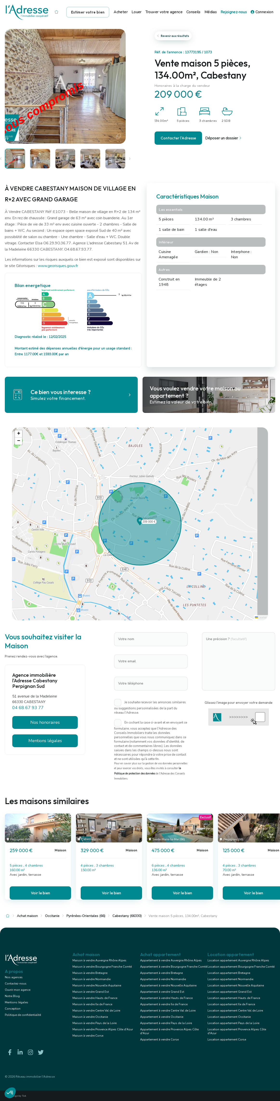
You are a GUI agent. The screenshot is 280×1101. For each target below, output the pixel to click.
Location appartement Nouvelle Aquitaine (236, 985)
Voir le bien (40, 892)
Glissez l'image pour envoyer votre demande (239, 702)
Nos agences (14, 977)
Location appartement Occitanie (229, 1017)
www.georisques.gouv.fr (58, 265)
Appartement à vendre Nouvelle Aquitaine (168, 985)
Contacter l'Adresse (178, 138)
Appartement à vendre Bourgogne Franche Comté (173, 967)
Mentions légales (45, 741)
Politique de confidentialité (23, 1015)
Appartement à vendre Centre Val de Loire (167, 1010)
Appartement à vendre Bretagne (161, 973)
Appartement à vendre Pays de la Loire (166, 1023)
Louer (136, 12)
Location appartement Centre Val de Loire (235, 1010)
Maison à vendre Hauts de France (94, 998)
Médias (210, 12)
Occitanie (52, 916)
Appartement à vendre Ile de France (164, 1004)
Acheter (121, 12)
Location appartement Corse (227, 1039)
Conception (12, 1009)
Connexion (262, 12)
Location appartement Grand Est (230, 992)
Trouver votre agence (163, 12)
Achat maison (27, 916)
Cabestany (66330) (127, 916)
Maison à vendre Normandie (91, 979)
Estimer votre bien (87, 12)
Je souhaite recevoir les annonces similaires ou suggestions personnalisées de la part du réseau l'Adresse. (150, 707)
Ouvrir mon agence (17, 990)
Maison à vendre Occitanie (90, 1017)
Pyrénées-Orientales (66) (85, 916)
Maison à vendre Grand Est (90, 992)
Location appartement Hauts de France (234, 998)
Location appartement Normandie (230, 979)
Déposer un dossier (224, 138)
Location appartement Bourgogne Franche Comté (241, 967)
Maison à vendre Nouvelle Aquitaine (96, 985)
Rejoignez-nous (234, 12)
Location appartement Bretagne (229, 973)
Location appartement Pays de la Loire (233, 1023)
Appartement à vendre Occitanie (161, 1017)
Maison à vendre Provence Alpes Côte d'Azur (102, 1029)
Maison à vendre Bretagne (89, 973)
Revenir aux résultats (173, 36)
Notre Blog (12, 996)
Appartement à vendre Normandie (163, 979)
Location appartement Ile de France (231, 1004)
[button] (139, 523)
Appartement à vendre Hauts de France (166, 998)
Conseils (193, 12)
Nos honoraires (45, 722)
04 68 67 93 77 (28, 708)
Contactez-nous (15, 983)
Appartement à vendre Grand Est (162, 992)
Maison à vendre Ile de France (92, 1004)
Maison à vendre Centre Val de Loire (96, 1010)
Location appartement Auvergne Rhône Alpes (238, 960)
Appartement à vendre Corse (159, 1039)
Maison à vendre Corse (87, 1036)
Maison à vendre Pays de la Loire (94, 1023)
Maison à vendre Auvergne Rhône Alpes (99, 960)
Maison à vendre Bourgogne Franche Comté (102, 967)
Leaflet (261, 617)
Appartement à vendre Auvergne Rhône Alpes (171, 960)
